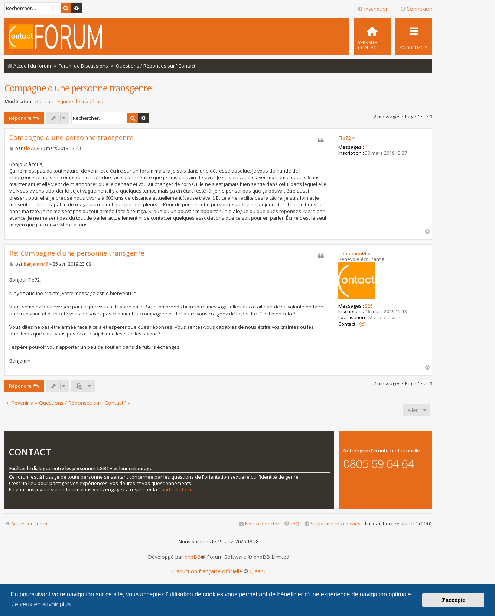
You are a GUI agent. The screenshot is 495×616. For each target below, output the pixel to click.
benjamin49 (352, 254)
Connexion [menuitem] (416, 8)
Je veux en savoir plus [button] (41, 604)
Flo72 (344, 138)
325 (369, 306)
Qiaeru (258, 571)
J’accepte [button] (453, 600)
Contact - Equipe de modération (72, 101)
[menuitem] (372, 36)
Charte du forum (176, 489)
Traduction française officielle (206, 571)
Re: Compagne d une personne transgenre (76, 253)
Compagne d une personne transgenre (78, 88)
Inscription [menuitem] (373, 8)
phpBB (193, 557)
